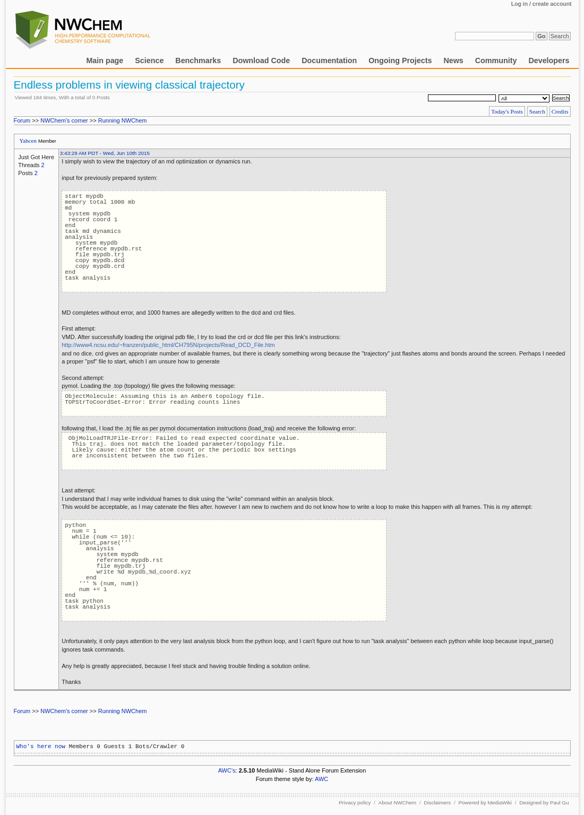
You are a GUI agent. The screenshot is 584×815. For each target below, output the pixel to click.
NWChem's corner (64, 120)
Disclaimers (437, 802)
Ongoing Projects (400, 60)
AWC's (227, 770)
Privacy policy (355, 802)
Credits (560, 111)
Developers (548, 60)
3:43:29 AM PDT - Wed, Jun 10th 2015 (105, 153)
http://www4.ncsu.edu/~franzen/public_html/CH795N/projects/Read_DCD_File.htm (168, 345)
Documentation (329, 60)
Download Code (261, 60)
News (453, 60)
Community (496, 60)
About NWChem (397, 802)
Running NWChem (122, 120)
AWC (321, 779)
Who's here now (40, 746)
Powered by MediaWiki (484, 802)
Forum (22, 120)
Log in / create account (541, 4)
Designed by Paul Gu (544, 802)
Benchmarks (198, 60)
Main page (104, 60)
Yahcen (28, 140)
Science (149, 60)
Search (537, 111)
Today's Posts (507, 111)
